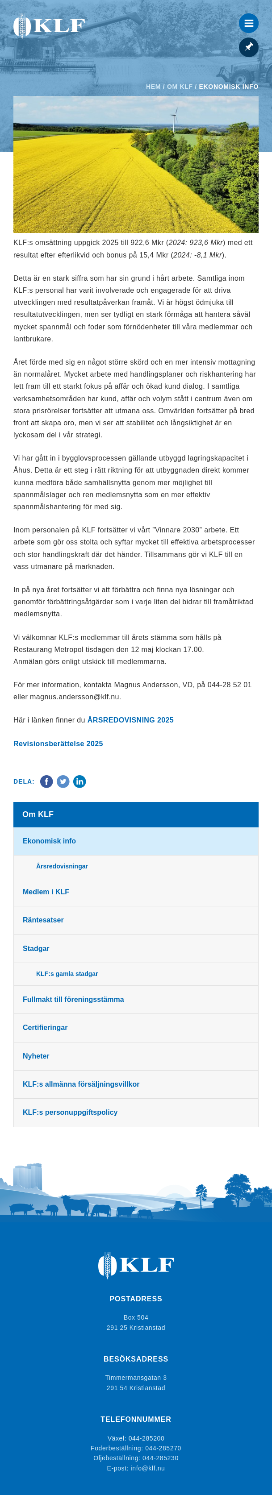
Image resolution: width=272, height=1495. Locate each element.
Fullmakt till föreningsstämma (73, 999)
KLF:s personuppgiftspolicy (70, 1112)
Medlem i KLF (46, 892)
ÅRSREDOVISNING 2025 (131, 720)
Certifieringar (45, 1027)
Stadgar (36, 948)
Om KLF (180, 86)
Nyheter (36, 1056)
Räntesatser (43, 920)
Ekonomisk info (49, 841)
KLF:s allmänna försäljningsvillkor (81, 1084)
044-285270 (163, 1448)
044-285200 (147, 1438)
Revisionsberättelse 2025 (58, 744)
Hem (153, 86)
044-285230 (160, 1458)
